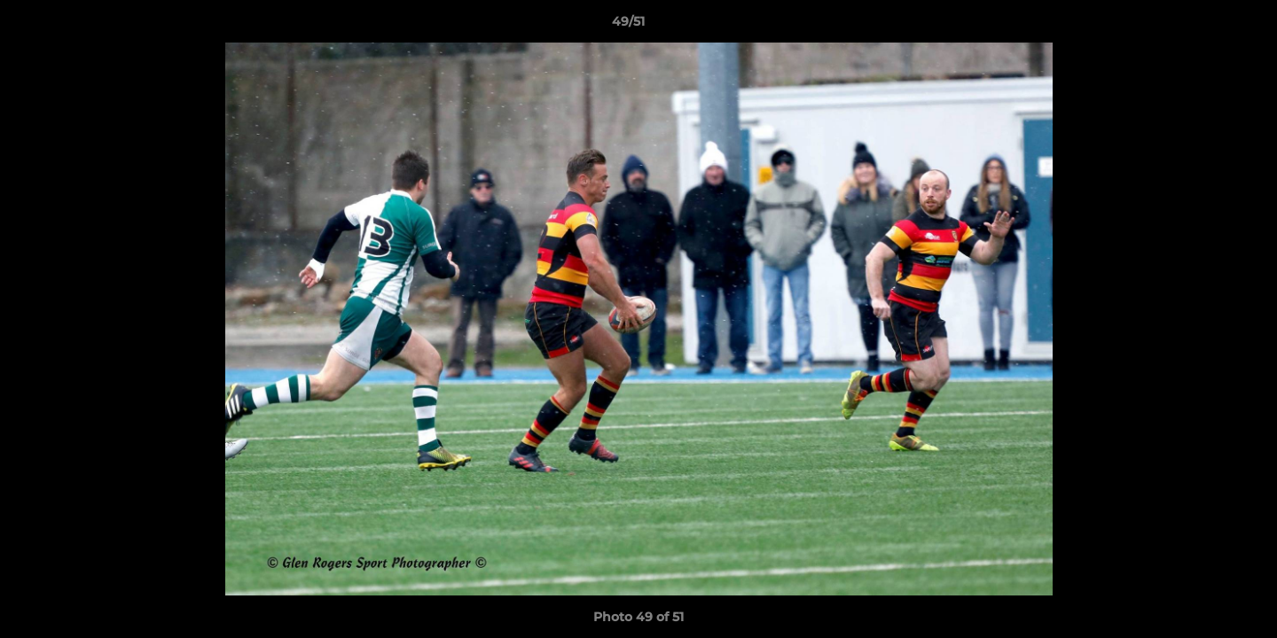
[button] (1202, 26)
